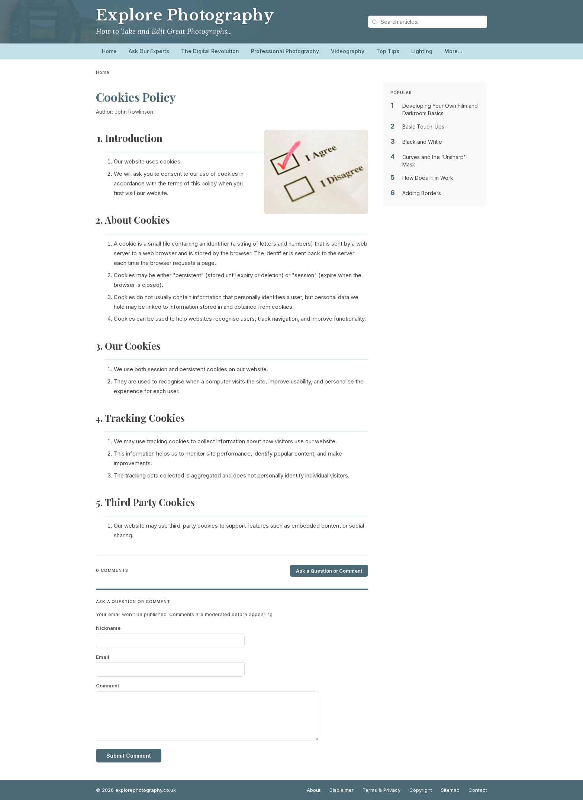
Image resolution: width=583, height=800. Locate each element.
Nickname (108, 628)
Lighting (421, 51)
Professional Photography (285, 51)
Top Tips (387, 51)
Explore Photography (185, 15)
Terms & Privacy (381, 790)
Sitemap (450, 790)
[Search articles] (427, 22)
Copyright (420, 790)
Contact (477, 790)
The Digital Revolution (210, 51)
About (314, 790)
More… (453, 51)
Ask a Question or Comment (329, 571)
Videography (347, 51)
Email (102, 657)
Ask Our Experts (149, 51)
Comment (107, 686)
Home (109, 51)
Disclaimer (341, 790)
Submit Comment (128, 755)
